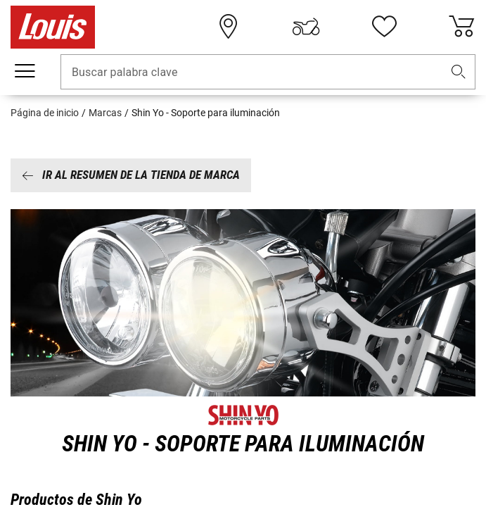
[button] (458, 72)
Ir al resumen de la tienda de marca (131, 175)
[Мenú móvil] (25, 71)
